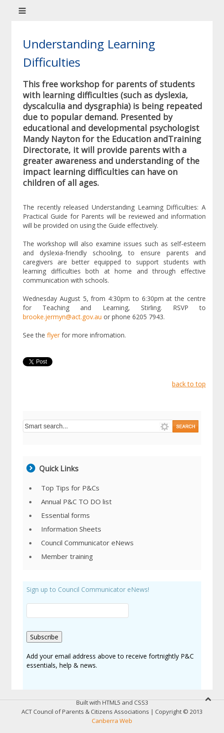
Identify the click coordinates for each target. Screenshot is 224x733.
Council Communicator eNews (87, 542)
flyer (54, 335)
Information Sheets (71, 528)
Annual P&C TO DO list (76, 501)
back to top (189, 384)
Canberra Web (112, 721)
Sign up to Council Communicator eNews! (87, 589)
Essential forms (65, 515)
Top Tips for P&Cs (70, 487)
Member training (67, 556)
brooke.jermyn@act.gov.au (62, 316)
